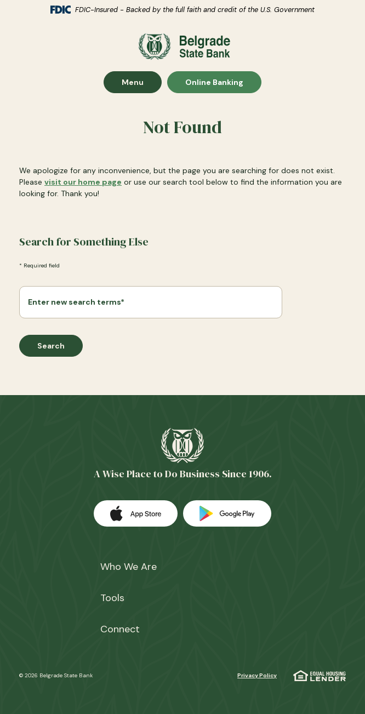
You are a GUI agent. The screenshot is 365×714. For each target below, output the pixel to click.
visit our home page (83, 182)
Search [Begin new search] (51, 346)
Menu (141, 82)
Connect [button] (120, 629)
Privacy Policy (257, 675)
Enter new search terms (76, 302)
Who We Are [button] (128, 566)
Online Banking (214, 82)
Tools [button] (112, 597)
